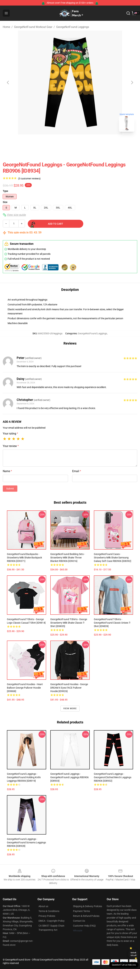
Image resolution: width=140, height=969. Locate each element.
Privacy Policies (47, 916)
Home (6, 27)
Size (5, 202)
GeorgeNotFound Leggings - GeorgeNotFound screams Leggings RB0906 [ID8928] (26, 842)
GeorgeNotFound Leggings (72, 27)
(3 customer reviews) (29, 178)
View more (70, 708)
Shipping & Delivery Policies (87, 906)
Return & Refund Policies (86, 916)
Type (5, 191)
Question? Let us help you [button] (124, 965)
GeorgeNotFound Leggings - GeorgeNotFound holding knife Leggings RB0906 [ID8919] (24, 777)
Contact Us (79, 920)
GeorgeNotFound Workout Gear (33, 27)
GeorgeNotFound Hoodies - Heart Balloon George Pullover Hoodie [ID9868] (25, 688)
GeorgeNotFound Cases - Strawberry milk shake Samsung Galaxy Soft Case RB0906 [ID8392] (112, 557)
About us (43, 906)
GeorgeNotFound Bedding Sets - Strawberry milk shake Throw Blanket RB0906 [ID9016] (67, 557)
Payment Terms (81, 911)
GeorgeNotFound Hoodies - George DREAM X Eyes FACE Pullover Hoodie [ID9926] (69, 688)
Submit (10, 488)
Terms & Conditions (49, 911)
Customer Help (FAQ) (84, 925)
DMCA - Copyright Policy (52, 920)
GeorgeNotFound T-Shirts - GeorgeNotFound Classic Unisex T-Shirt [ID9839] (112, 623)
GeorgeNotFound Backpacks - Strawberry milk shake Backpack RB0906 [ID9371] (24, 557)
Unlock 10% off (133, 954)
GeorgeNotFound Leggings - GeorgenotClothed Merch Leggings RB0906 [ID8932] (112, 777)
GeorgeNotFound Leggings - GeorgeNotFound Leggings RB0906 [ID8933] (69, 777)
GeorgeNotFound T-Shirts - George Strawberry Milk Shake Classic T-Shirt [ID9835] (68, 623)
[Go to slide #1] (61, 142)
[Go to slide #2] (79, 142)
